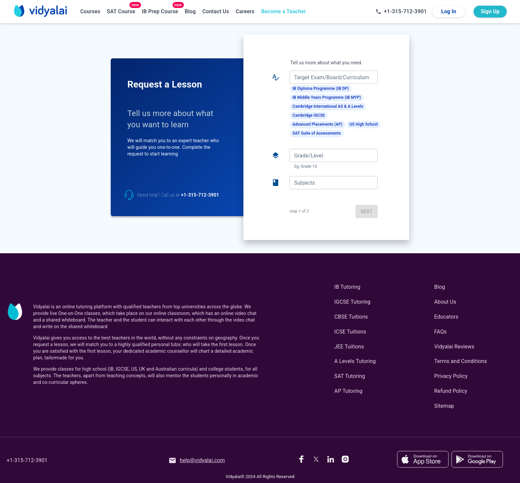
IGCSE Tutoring (352, 302)
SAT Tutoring (349, 376)
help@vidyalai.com (196, 460)
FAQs (440, 332)
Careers (245, 11)
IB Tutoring (347, 287)
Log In (448, 12)
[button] (321, 88)
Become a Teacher (283, 11)
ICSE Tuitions (350, 332)
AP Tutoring (348, 391)
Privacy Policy (451, 376)
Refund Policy (450, 391)
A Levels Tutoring (355, 361)
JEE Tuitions (349, 346)
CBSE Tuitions (351, 317)
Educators (446, 317)
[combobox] (333, 77)
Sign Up (490, 12)
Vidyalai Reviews (454, 346)
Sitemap (444, 406)
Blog (190, 11)
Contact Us (215, 11)
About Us (445, 302)
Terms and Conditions (460, 361)
